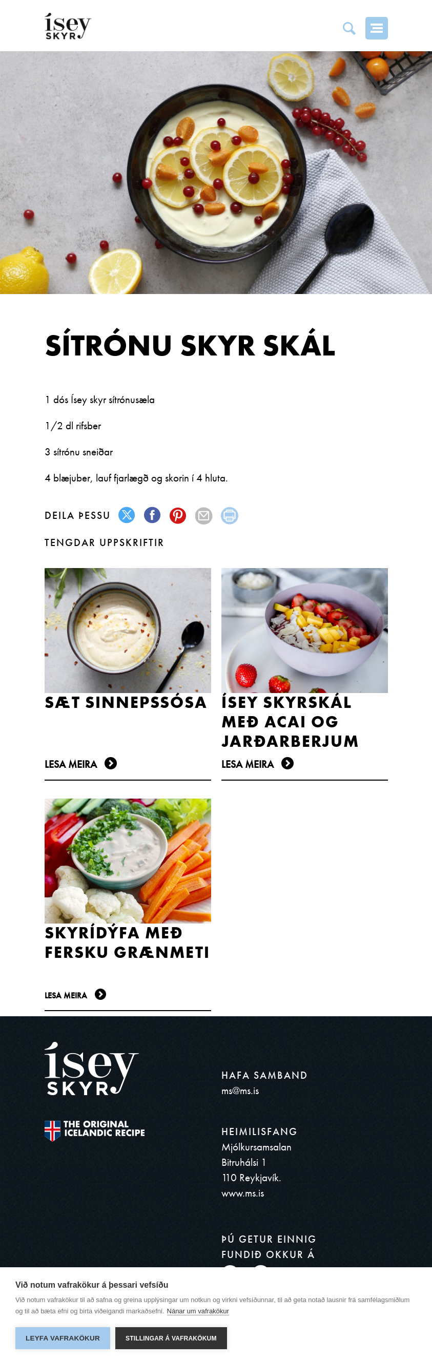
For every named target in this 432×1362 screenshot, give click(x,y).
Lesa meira (71, 764)
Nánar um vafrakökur (198, 1311)
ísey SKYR (68, 26)
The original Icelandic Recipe (95, 1131)
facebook (153, 516)
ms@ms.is (240, 1090)
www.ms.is (242, 1193)
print (230, 516)
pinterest (179, 516)
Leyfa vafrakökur (63, 1338)
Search (349, 28)
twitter (127, 516)
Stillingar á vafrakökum (171, 1338)
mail (204, 516)
